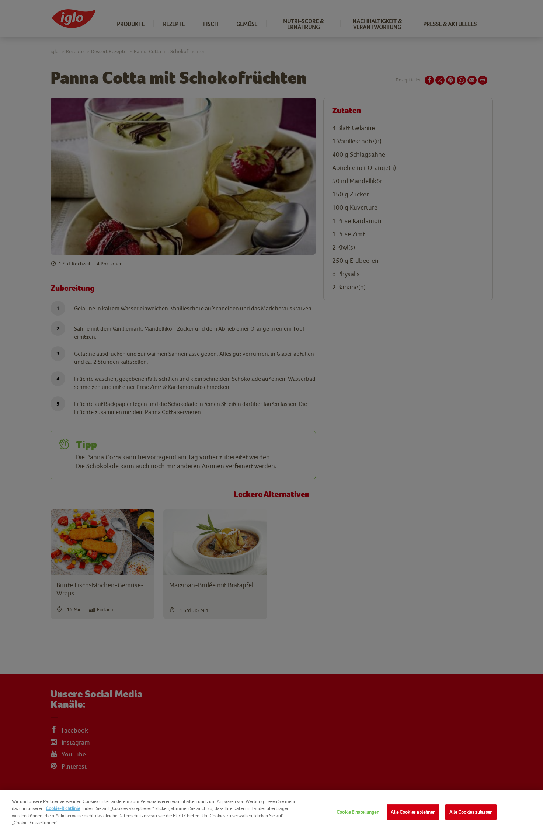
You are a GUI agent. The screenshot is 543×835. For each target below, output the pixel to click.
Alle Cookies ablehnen (413, 812)
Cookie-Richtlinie (63, 808)
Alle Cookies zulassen (470, 812)
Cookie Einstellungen (358, 812)
